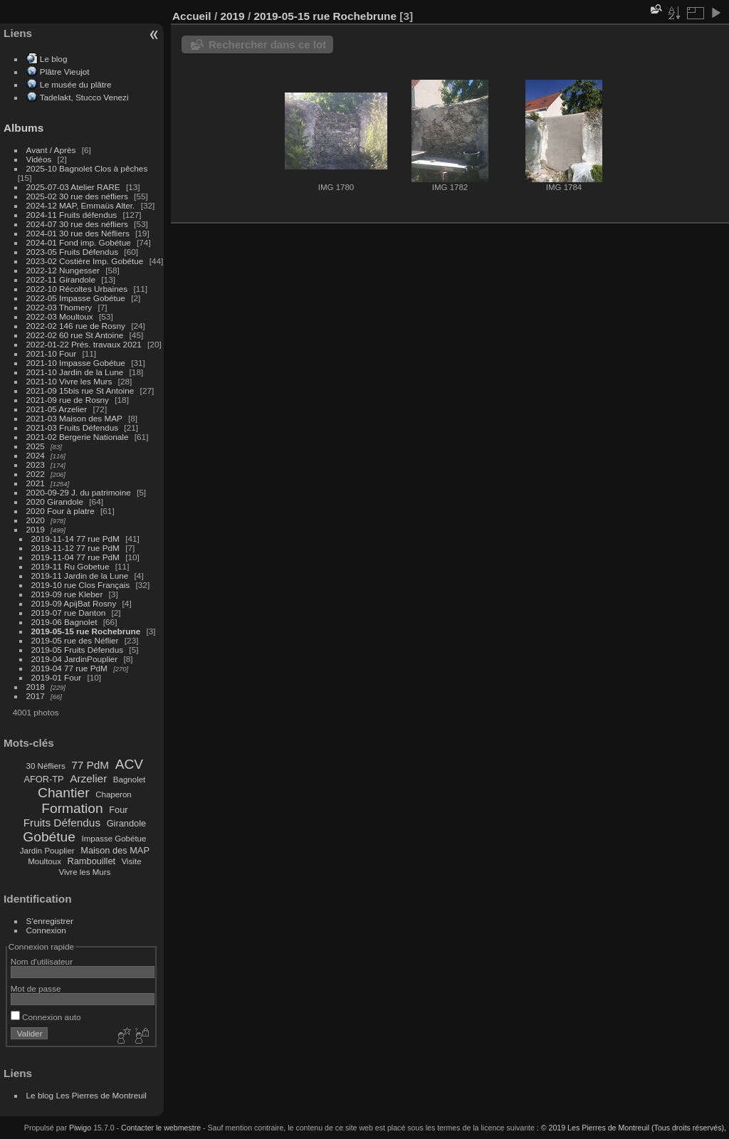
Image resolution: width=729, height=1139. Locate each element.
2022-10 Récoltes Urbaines (77, 288)
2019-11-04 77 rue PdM (75, 557)
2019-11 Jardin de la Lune (80, 575)
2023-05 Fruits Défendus (72, 251)
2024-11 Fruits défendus (71, 214)
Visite (132, 861)
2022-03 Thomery (59, 307)
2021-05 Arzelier (57, 409)
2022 (35, 473)
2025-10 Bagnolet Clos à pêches (87, 168)
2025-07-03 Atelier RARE (73, 186)
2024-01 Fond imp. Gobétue (78, 242)
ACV (129, 764)
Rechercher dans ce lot (267, 44)
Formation (72, 808)
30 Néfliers (45, 766)
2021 (35, 483)
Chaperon (113, 794)
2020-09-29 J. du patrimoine (78, 492)
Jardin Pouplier (47, 850)
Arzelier (88, 778)
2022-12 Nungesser (63, 270)
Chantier (64, 792)
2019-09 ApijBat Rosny (74, 603)
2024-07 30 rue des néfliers (77, 224)
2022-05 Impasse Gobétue (75, 298)
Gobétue (49, 836)
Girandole (127, 823)
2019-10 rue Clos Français (80, 584)
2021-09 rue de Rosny (67, 399)
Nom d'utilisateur (42, 961)
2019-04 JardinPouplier (74, 658)
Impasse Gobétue (114, 838)
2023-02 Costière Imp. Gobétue (85, 261)
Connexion (46, 930)
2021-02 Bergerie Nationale (77, 436)
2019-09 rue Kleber (67, 594)
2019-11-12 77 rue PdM (75, 547)
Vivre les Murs (85, 872)
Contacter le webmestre (161, 1127)
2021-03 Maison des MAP (74, 418)
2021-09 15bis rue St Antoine (80, 390)
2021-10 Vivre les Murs (69, 381)
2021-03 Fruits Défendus (72, 427)
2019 (35, 529)
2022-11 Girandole (60, 279)
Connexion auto (46, 1017)
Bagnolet (129, 779)
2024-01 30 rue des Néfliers (79, 233)
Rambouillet (92, 861)
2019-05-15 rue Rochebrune (86, 631)
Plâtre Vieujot (65, 71)
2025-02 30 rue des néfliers (77, 196)
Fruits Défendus (61, 823)
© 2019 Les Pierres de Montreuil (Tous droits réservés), (633, 1127)
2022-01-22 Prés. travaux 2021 (84, 344)
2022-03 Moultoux (59, 316)
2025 (35, 446)
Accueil (191, 16)
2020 (35, 520)
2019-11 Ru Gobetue (70, 566)
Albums (23, 128)
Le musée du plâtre (76, 84)
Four (118, 809)
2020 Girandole (54, 501)
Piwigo (80, 1127)
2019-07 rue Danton (68, 612)
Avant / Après (51, 149)
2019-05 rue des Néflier (75, 640)
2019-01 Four (56, 677)
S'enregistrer (49, 920)
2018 (35, 686)
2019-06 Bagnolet (64, 621)
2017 (35, 695)
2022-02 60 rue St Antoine (75, 335)
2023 (35, 464)
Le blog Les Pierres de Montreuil (86, 1095)
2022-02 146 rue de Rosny (75, 325)
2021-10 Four (51, 353)
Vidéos (39, 159)
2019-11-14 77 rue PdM (75, 538)
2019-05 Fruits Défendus (77, 649)
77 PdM (90, 765)
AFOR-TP (43, 779)
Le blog (54, 58)
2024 (35, 455)
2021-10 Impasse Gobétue (75, 362)
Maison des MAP (115, 850)
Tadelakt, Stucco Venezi (84, 97)
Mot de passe (36, 988)
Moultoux (44, 861)
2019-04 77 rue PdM (69, 668)
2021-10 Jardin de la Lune (75, 372)
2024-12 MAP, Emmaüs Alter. (80, 205)
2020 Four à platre (60, 510)
